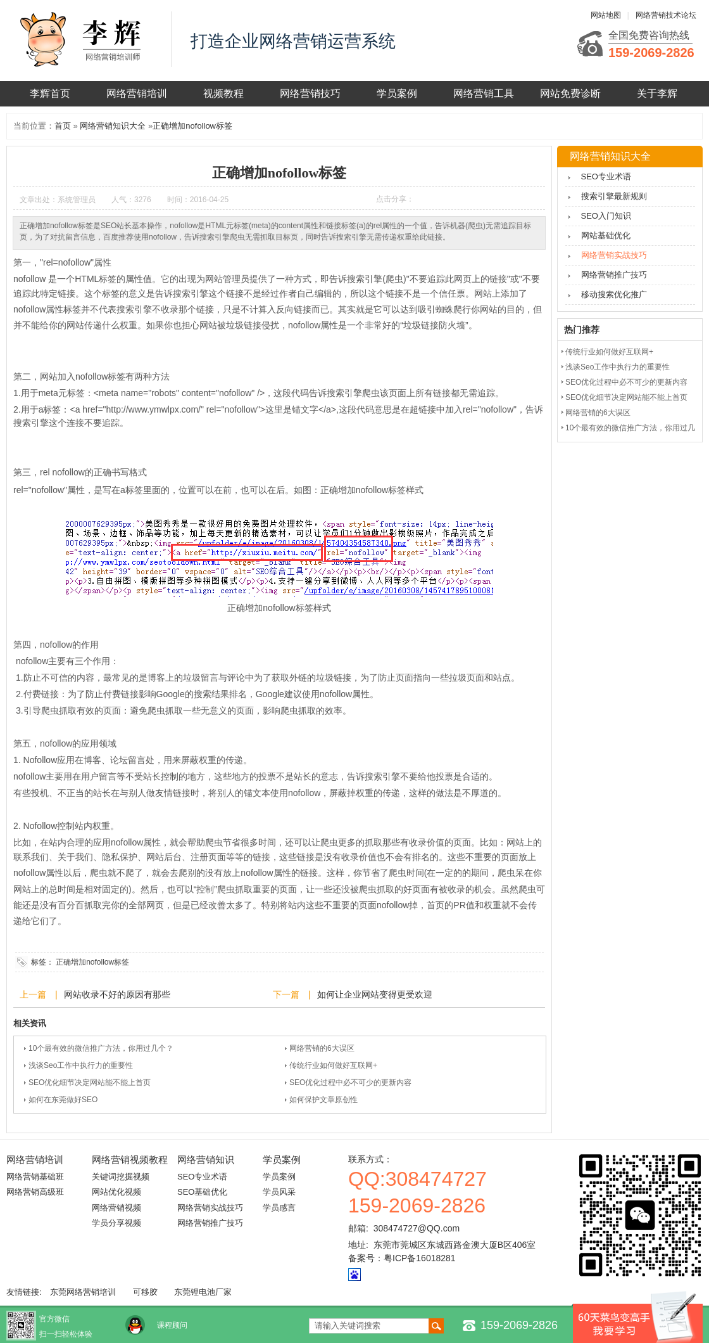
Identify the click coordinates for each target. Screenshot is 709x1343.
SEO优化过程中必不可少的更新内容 (350, 1082)
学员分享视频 (116, 1223)
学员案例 (397, 93)
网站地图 (606, 15)
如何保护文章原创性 (323, 1099)
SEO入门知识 (606, 216)
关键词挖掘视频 (120, 1176)
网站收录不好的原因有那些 (117, 994)
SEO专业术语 (606, 176)
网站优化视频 (116, 1192)
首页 (62, 126)
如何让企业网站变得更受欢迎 (374, 994)
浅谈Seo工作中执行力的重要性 (80, 1065)
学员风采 (279, 1192)
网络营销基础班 (35, 1176)
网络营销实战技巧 (614, 255)
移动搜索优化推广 (614, 294)
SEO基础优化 (202, 1192)
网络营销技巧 (310, 93)
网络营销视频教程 (130, 1159)
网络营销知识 (205, 1159)
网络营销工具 (483, 93)
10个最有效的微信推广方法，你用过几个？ (100, 1048)
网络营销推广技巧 (614, 275)
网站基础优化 (606, 235)
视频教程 (223, 93)
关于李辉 (657, 93)
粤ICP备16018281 (420, 1258)
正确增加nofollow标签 (192, 126)
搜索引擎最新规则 (614, 196)
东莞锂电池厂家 (203, 1292)
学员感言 (279, 1207)
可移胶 (145, 1292)
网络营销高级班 (35, 1192)
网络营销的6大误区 (321, 1048)
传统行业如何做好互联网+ (333, 1065)
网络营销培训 (136, 93)
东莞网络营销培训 (83, 1292)
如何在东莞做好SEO (62, 1099)
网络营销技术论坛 (666, 15)
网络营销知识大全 (113, 126)
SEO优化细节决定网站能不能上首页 (89, 1082)
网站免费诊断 (570, 93)
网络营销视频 (116, 1207)
